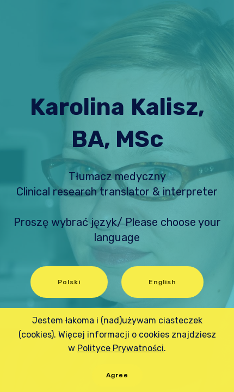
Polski (69, 282)
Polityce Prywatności (120, 348)
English (162, 282)
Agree (117, 375)
